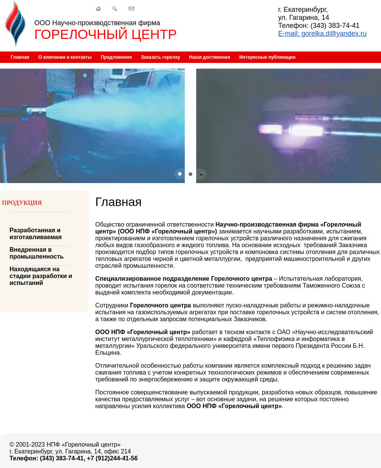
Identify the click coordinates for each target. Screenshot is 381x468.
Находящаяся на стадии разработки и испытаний (41, 276)
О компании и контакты (65, 57)
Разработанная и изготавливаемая (36, 233)
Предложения (116, 57)
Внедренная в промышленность (37, 253)
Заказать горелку (160, 57)
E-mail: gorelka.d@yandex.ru (322, 33)
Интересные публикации (267, 57)
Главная (20, 57)
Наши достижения (209, 57)
